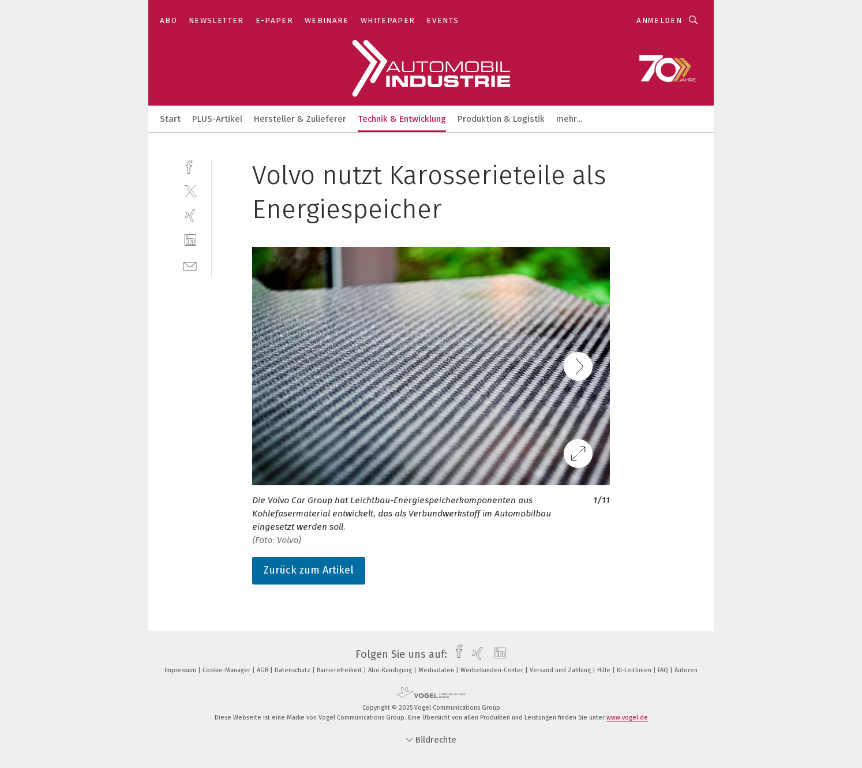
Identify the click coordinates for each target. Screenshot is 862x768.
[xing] (190, 215)
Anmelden (659, 20)
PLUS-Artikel (217, 119)
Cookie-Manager (227, 670)
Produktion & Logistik (501, 119)
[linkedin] (190, 240)
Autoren (686, 670)
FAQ (664, 670)
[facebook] (190, 166)
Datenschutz (293, 670)
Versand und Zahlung (561, 670)
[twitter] (190, 190)
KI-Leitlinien (635, 670)
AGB (263, 670)
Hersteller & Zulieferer (300, 119)
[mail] (190, 265)
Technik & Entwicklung (402, 119)
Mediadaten (437, 670)
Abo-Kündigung (391, 670)
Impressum (181, 670)
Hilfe (604, 670)
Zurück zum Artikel (309, 570)
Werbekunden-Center (492, 670)
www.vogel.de (627, 717)
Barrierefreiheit (340, 670)
